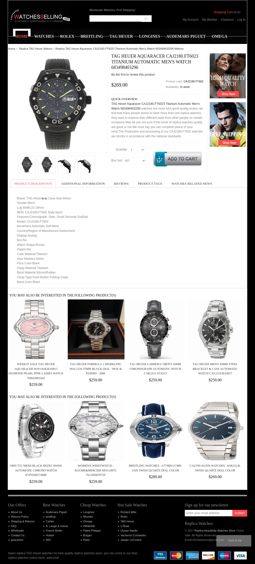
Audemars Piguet (56, 512)
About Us (16, 512)
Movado (88, 516)
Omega (87, 521)
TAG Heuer (127, 521)
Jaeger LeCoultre (131, 539)
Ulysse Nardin (129, 530)
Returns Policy (20, 516)
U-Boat (125, 526)
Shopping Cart (223, 12)
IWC (48, 539)
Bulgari (87, 535)
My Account (190, 19)
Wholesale (17, 530)
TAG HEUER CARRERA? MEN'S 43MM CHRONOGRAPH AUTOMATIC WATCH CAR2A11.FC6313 (155, 368)
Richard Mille (128, 512)
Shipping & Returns (23, 521)
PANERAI (89, 526)
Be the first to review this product (133, 74)
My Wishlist (209, 19)
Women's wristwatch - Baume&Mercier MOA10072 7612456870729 (95, 470)
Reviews (121, 183)
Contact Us (17, 535)
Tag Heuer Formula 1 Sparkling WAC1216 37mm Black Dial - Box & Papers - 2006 (95, 368)
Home (11, 48)
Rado (86, 539)
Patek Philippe (92, 530)
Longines (88, 512)
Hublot (50, 535)
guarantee (17, 539)
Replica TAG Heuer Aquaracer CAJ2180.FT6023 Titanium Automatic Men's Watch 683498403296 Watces (120, 48)
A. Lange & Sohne (57, 526)
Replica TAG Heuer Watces (36, 48)
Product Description (33, 183)
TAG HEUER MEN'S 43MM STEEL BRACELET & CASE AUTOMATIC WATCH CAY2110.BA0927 (215, 368)
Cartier (50, 521)
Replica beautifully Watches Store (214, 530)
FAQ (13, 526)
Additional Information (83, 183)
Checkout (227, 19)
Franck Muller (54, 530)
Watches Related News (191, 183)
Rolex (124, 516)
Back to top (235, 540)
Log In (241, 19)
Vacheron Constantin (133, 535)
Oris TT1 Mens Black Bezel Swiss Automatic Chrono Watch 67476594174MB (36, 470)
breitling (51, 516)
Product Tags (150, 183)
